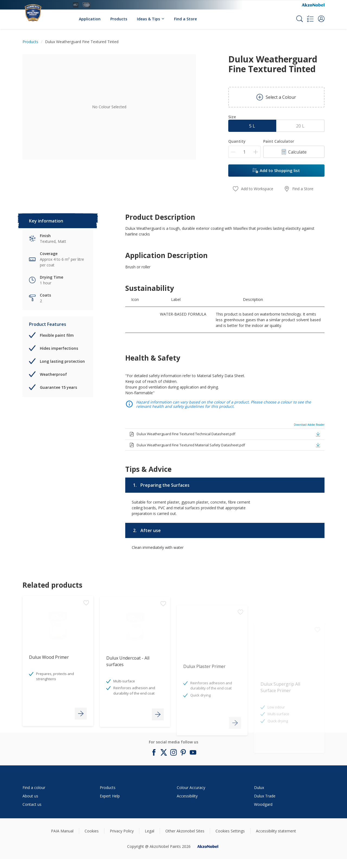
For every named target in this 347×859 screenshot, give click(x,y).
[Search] (299, 18)
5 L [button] (252, 126)
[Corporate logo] (313, 5)
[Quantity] (244, 152)
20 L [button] (300, 126)
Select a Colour (276, 97)
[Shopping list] (310, 18)
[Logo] (39, 10)
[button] (321, 18)
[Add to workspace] (86, 638)
